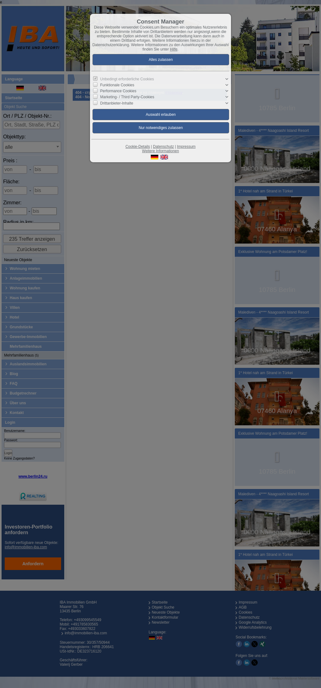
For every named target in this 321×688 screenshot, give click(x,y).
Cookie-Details (137, 146)
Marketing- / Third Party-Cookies (127, 97)
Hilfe (173, 49)
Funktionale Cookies (117, 85)
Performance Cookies (118, 91)
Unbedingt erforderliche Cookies (127, 79)
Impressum (186, 146)
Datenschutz (163, 146)
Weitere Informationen (160, 151)
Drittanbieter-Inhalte (116, 103)
